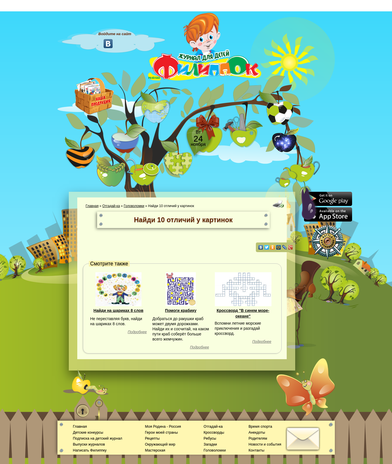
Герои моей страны (161, 432)
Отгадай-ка (111, 206)
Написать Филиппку (90, 450)
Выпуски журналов (89, 444)
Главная (92, 206)
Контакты (256, 450)
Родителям (258, 438)
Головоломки (134, 206)
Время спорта (260, 426)
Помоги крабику (180, 310)
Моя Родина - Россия (163, 426)
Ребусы (210, 438)
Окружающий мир (160, 444)
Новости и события (265, 444)
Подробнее (137, 332)
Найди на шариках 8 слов (118, 310)
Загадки (210, 444)
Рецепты (152, 438)
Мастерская (155, 450)
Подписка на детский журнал (97, 438)
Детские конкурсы (88, 432)
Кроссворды (214, 432)
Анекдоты (257, 432)
